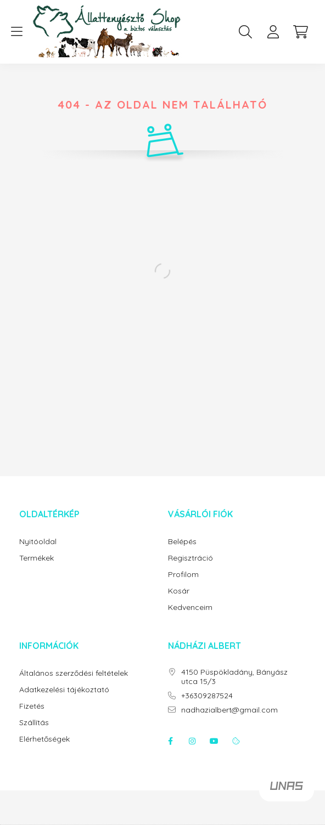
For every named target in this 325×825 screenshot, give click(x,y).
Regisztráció (190, 558)
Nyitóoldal (38, 541)
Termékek (36, 558)
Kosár (178, 591)
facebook (170, 741)
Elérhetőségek (44, 739)
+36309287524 (207, 695)
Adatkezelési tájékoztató (64, 689)
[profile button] (273, 32)
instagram (192, 741)
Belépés (182, 541)
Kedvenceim (190, 607)
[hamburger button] (16, 32)
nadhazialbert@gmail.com (229, 710)
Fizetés (31, 706)
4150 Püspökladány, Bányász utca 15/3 (234, 677)
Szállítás (34, 722)
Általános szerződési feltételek (73, 673)
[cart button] (300, 32)
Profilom (183, 574)
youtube (214, 741)
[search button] (245, 32)
